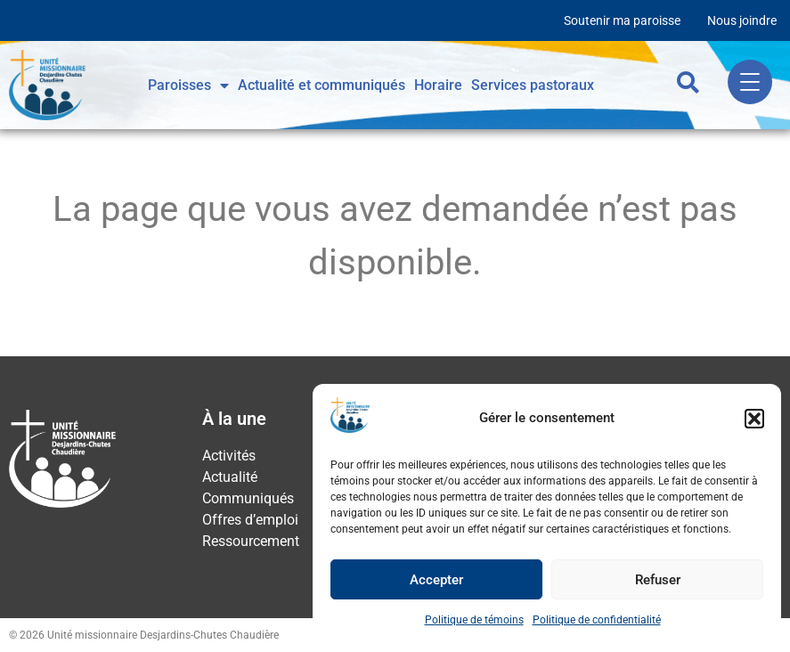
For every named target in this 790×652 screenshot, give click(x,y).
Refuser (657, 580)
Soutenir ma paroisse (622, 20)
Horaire (438, 85)
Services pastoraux (532, 85)
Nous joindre (742, 20)
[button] (754, 419)
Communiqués (248, 498)
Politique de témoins (474, 620)
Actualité (229, 477)
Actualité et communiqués (321, 85)
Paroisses (188, 85)
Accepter (436, 580)
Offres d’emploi (250, 519)
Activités (229, 455)
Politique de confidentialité (597, 620)
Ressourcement (250, 541)
